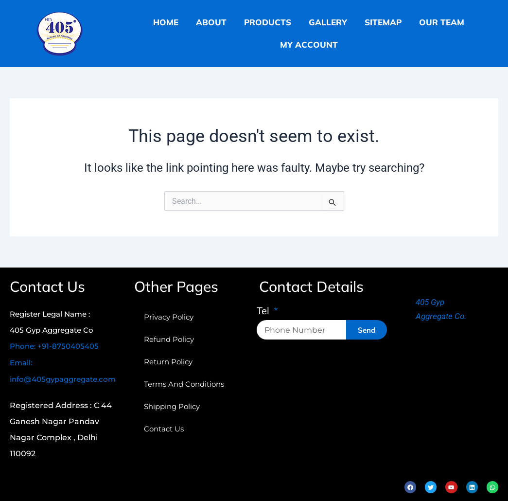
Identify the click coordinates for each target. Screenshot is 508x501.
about (211, 22)
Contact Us (164, 428)
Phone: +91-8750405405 (54, 346)
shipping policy (172, 406)
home (165, 22)
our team (441, 22)
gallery (328, 22)
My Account (309, 44)
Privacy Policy (168, 317)
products (267, 22)
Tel (264, 311)
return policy (168, 361)
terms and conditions (184, 384)
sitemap (383, 22)
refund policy (169, 339)
